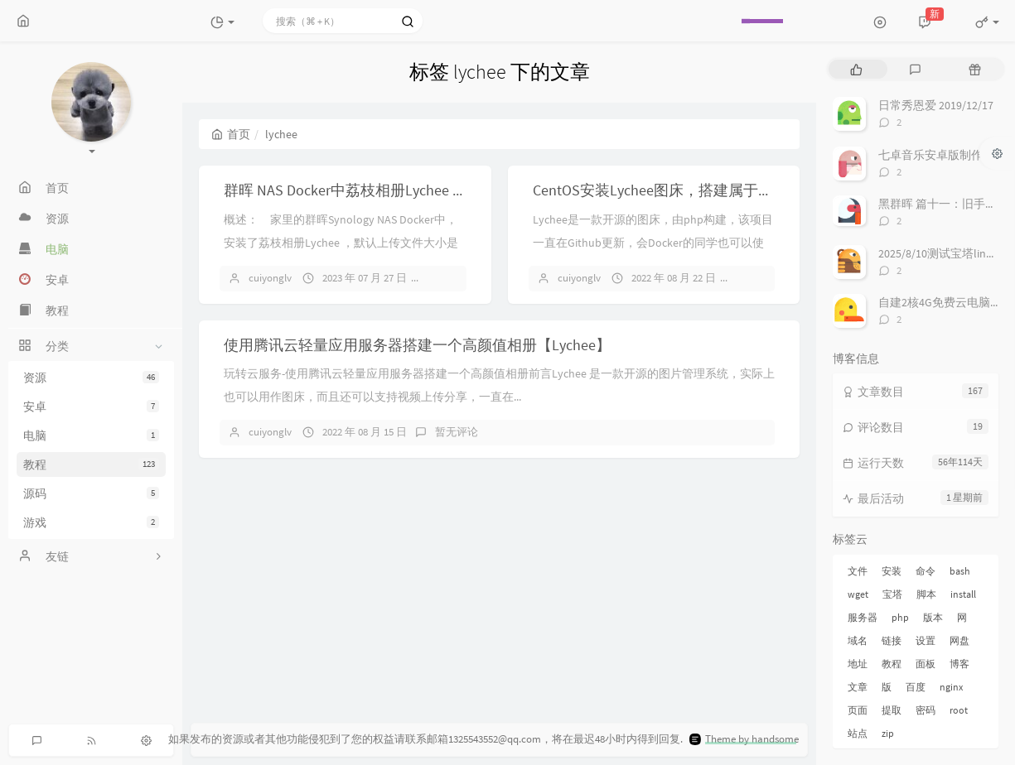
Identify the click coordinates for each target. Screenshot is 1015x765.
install (963, 594)
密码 (925, 710)
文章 (858, 687)
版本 (933, 617)
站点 (858, 733)
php (900, 617)
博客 (959, 663)
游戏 (91, 522)
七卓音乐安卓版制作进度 (942, 154)
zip (888, 733)
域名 (858, 640)
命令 (925, 571)
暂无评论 (456, 278)
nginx (951, 687)
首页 (230, 134)
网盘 (959, 640)
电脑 (91, 435)
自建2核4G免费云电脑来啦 (945, 302)
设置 (925, 640)
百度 (916, 687)
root (959, 710)
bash (960, 571)
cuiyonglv (270, 278)
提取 (891, 710)
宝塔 (892, 594)
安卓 (91, 406)
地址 (858, 663)
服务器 (862, 617)
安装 (891, 571)
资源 (91, 377)
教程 (91, 464)
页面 (858, 710)
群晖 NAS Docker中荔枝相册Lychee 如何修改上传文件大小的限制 (435, 190)
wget (858, 594)
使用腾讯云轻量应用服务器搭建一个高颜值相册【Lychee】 (417, 344)
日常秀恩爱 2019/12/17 (935, 105)
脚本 (926, 594)
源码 (91, 493)
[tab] (856, 69)
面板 (925, 663)
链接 (891, 640)
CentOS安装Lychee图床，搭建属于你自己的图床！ (698, 190)
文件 (858, 571)
